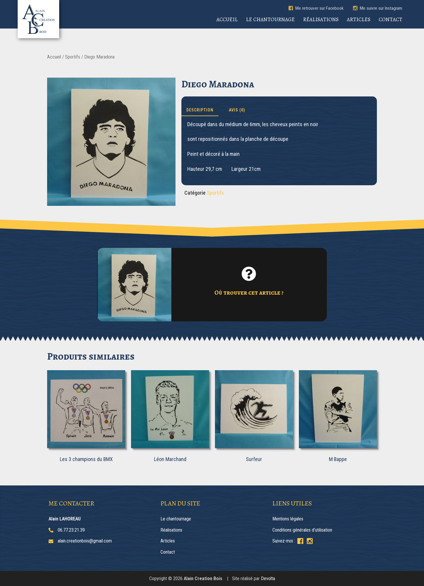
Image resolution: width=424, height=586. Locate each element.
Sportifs (72, 57)
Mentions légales (287, 519)
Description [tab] (199, 110)
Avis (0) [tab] (237, 110)
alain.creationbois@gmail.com (85, 541)
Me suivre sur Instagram (377, 8)
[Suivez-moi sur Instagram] (310, 541)
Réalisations (321, 19)
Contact (390, 19)
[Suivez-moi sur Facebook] (300, 541)
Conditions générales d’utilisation (302, 530)
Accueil (227, 19)
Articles (358, 19)
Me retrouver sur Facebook (316, 8)
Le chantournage (270, 19)
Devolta (268, 578)
